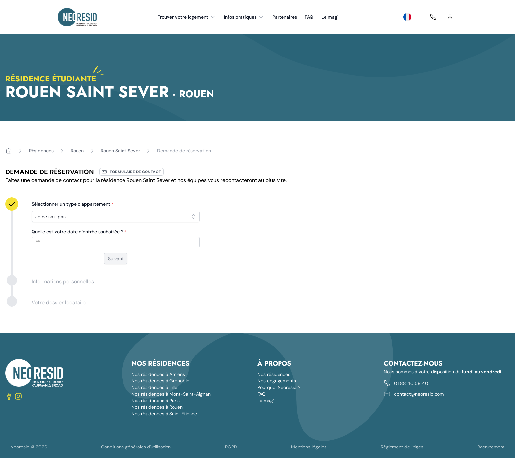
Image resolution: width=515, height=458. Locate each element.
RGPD (231, 447)
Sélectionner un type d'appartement (73, 204)
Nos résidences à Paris (155, 400)
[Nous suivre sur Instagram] (18, 396)
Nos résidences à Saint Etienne (164, 414)
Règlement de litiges (402, 447)
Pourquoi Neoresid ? (279, 387)
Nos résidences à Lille (154, 387)
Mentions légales (308, 447)
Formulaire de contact (131, 171)
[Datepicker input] (116, 242)
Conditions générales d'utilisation (136, 447)
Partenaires (284, 17)
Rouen (77, 151)
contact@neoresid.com (419, 394)
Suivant (115, 259)
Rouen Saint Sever (120, 151)
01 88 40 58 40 (411, 383)
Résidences (41, 151)
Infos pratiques (244, 17)
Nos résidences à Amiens (158, 374)
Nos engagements (277, 381)
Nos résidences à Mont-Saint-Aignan (171, 394)
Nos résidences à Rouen (157, 407)
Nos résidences (274, 374)
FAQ (309, 17)
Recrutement (490, 447)
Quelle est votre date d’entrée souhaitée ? (79, 232)
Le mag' (329, 17)
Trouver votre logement (187, 17)
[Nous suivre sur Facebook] (9, 396)
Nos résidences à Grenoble (160, 381)
